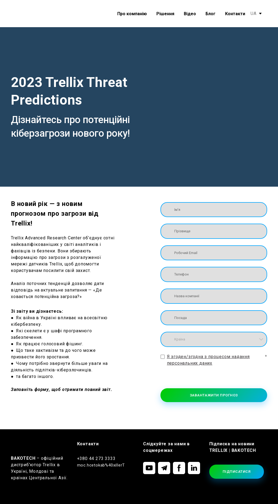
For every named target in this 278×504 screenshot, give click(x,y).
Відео (190, 13)
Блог (211, 13)
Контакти (235, 13)
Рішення (165, 13)
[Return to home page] (26, 13)
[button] (149, 468)
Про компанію (132, 13)
